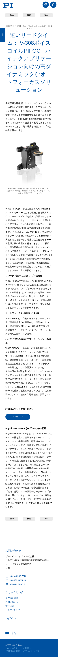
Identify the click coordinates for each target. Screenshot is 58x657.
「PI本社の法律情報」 (13, 651)
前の (12, 15)
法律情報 (26, 648)
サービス (9, 606)
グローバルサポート (13, 648)
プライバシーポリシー (32, 651)
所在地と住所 (11, 598)
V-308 (15, 417)
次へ (46, 15)
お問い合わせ (11, 602)
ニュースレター (13, 609)
